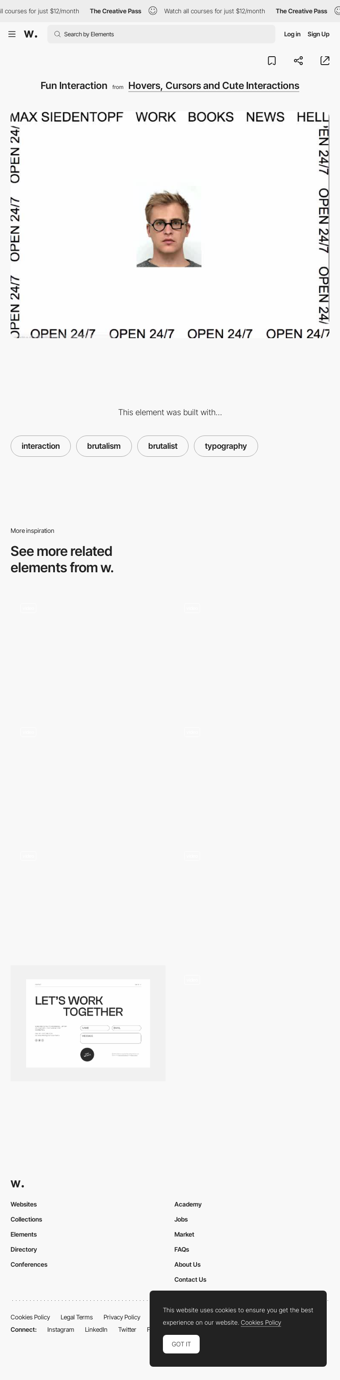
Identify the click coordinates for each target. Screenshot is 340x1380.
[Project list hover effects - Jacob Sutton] (251, 1020)
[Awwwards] (30, 34)
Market (184, 1234)
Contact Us (190, 1279)
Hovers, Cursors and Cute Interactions (213, 85)
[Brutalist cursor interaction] (88, 896)
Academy (188, 1204)
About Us (187, 1264)
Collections (26, 1219)
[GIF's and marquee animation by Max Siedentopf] (251, 648)
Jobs (181, 1219)
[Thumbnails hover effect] (251, 896)
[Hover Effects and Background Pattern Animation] (251, 772)
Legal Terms (77, 1317)
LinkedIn (96, 1329)
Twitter (127, 1329)
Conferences (29, 1264)
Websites (24, 1204)
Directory (24, 1249)
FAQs (181, 1249)
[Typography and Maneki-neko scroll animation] (88, 648)
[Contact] (88, 1023)
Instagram (60, 1329)
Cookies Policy (30, 1317)
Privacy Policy (122, 1317)
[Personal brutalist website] (88, 772)
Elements (24, 1234)
